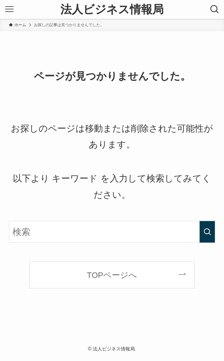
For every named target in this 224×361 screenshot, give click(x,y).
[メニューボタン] (9, 9)
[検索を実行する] (207, 232)
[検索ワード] (112, 232)
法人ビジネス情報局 (112, 9)
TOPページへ (112, 274)
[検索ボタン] (214, 9)
